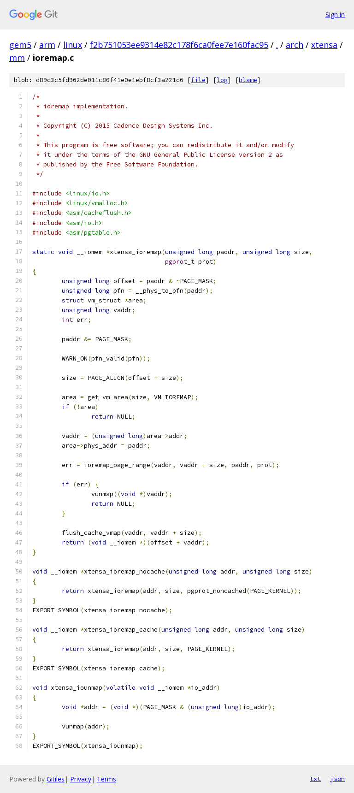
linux (72, 44)
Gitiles (56, 779)
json (337, 779)
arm (47, 44)
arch (294, 44)
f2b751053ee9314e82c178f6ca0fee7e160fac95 (179, 44)
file (198, 80)
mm (17, 57)
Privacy (80, 779)
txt (315, 779)
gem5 (20, 44)
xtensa (324, 44)
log (222, 80)
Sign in (335, 14)
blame (248, 80)
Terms (106, 779)
